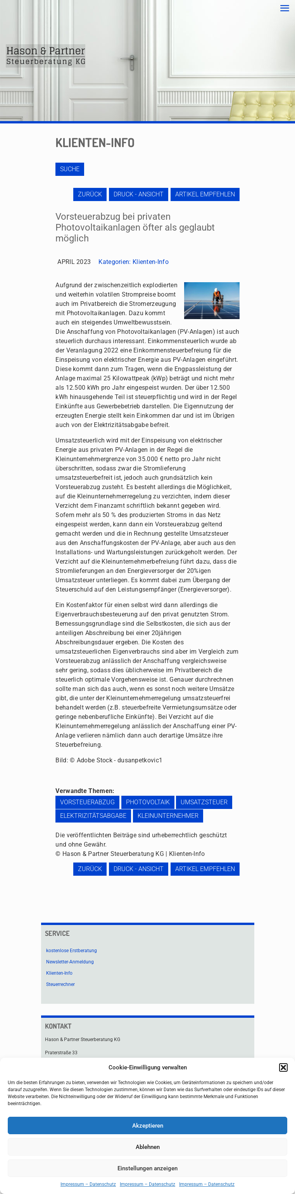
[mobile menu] (284, 8)
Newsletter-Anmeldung (70, 962)
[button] (283, 1067)
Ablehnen (148, 1147)
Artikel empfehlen (205, 194)
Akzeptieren (147, 1125)
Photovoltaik (148, 802)
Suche (69, 169)
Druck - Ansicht (139, 194)
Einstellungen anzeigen (147, 1168)
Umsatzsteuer (204, 802)
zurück (90, 194)
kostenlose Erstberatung (71, 950)
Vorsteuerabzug (87, 802)
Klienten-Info (151, 262)
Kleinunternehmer (168, 815)
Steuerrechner (60, 984)
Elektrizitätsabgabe (93, 815)
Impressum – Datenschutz (88, 1184)
